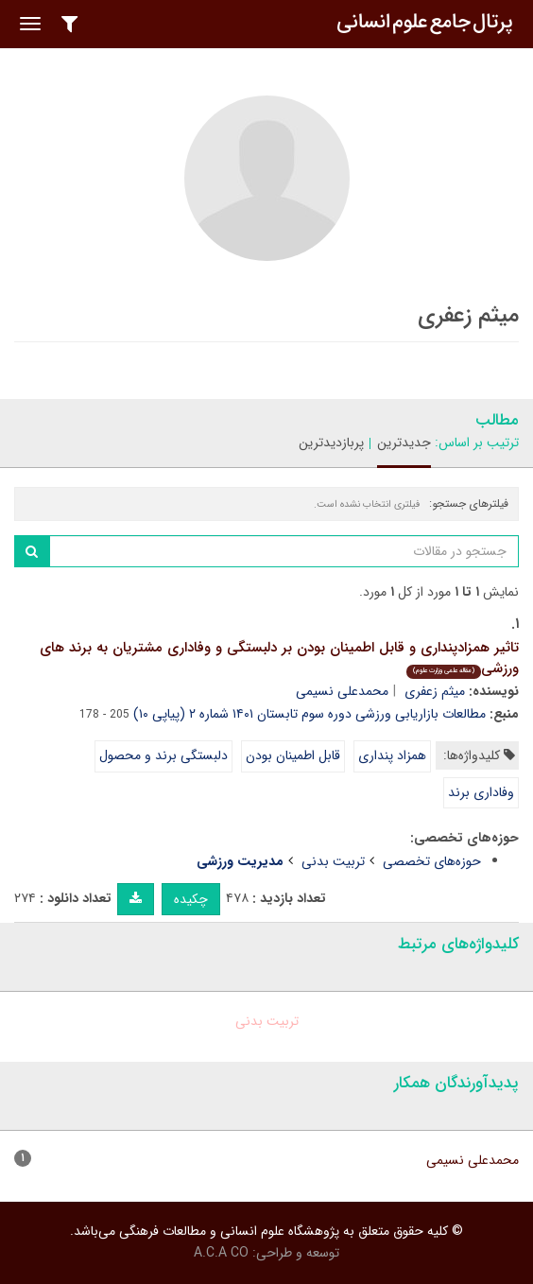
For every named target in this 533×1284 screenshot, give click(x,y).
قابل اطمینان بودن (293, 755)
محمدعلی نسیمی (342, 691)
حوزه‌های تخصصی (432, 861)
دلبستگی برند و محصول (163, 755)
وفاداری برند (481, 792)
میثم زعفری (434, 691)
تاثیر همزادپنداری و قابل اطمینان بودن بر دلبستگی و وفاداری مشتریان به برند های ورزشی (279, 658)
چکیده (191, 899)
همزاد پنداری (392, 755)
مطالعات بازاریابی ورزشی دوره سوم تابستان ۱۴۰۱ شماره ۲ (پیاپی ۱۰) (309, 713)
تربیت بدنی (333, 861)
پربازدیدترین (331, 442)
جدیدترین (404, 442)
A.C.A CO (221, 1252)
